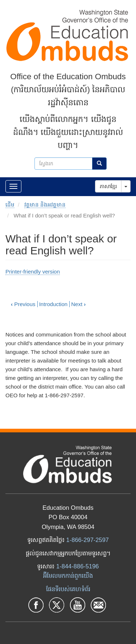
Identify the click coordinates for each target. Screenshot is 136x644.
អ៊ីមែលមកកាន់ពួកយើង (68, 575)
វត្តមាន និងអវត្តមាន (45, 205)
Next (78, 304)
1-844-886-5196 (77, 566)
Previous (23, 304)
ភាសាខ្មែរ (108, 186)
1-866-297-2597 (87, 540)
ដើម (10, 205)
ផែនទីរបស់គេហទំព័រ (68, 589)
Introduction (53, 304)
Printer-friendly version (32, 271)
